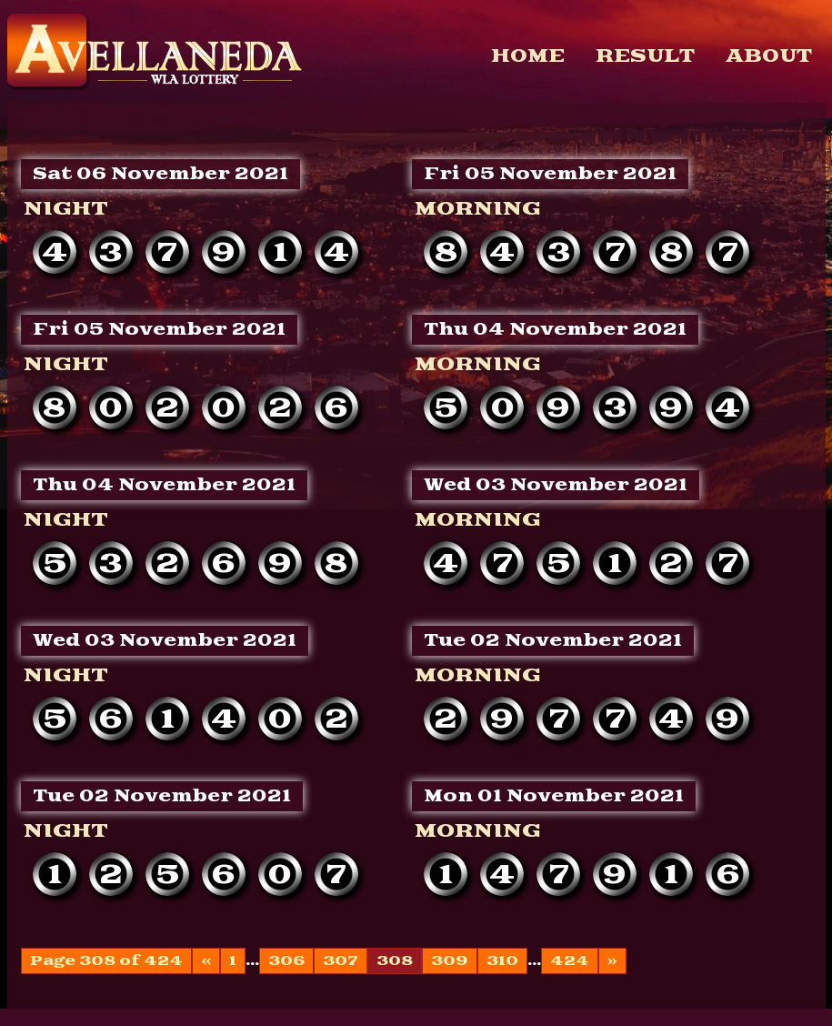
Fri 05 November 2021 (550, 174)
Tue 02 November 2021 (553, 641)
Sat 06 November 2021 (160, 174)
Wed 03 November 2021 (555, 485)
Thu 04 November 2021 (555, 329)
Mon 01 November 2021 (554, 796)
